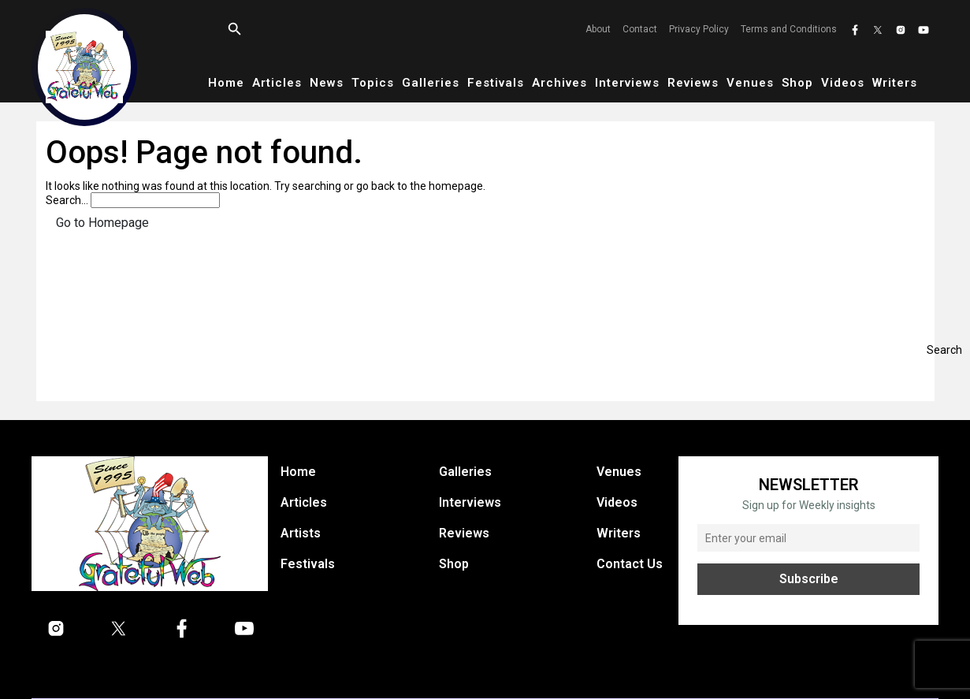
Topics (372, 83)
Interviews (627, 83)
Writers (894, 83)
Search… (67, 200)
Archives (559, 83)
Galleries (430, 83)
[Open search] (235, 29)
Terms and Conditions (789, 29)
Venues (750, 83)
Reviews (693, 83)
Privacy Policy (699, 29)
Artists (301, 533)
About (598, 29)
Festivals (495, 83)
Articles (277, 83)
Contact (640, 29)
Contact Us (629, 563)
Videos (842, 83)
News (327, 83)
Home (226, 83)
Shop (797, 83)
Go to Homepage (102, 222)
